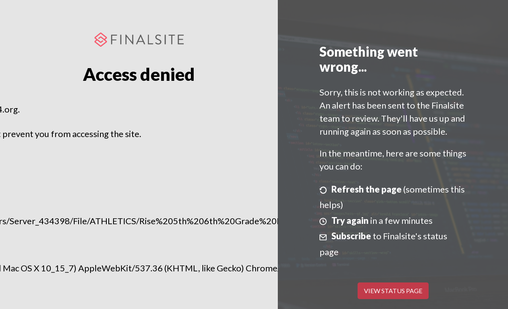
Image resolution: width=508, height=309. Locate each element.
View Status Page (393, 290)
